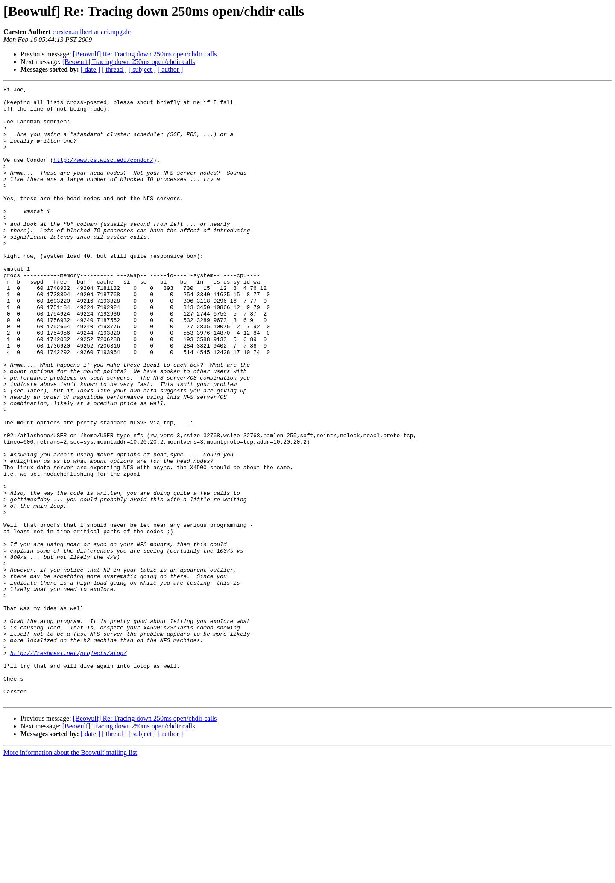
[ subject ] (142, 69)
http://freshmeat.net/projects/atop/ (68, 767)
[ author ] (170, 69)
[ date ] (90, 69)
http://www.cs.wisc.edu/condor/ (103, 175)
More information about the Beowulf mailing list (70, 875)
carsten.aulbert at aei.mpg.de (92, 31)
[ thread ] (114, 69)
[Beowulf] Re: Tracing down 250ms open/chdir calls (145, 54)
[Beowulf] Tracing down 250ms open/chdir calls (128, 61)
